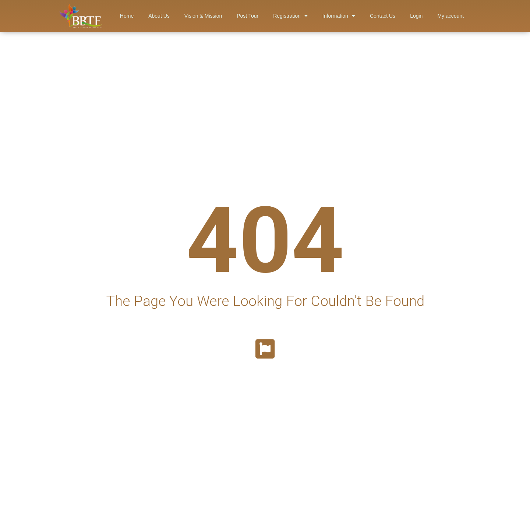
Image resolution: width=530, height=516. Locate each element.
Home (127, 16)
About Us (159, 16)
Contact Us (382, 16)
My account (450, 16)
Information (338, 15)
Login (416, 16)
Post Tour (247, 16)
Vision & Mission (203, 16)
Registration (290, 15)
